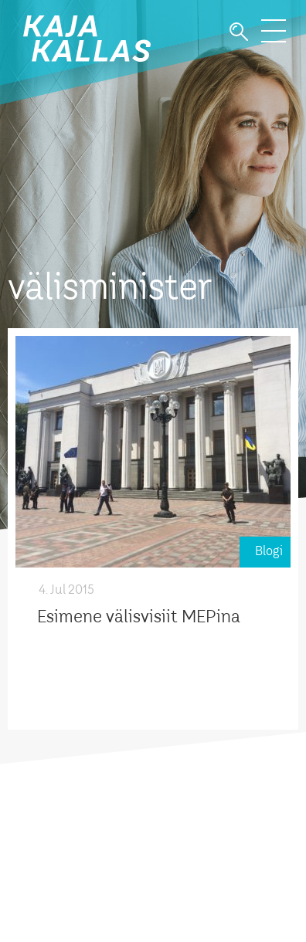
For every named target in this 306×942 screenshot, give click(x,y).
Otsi (239, 32)
